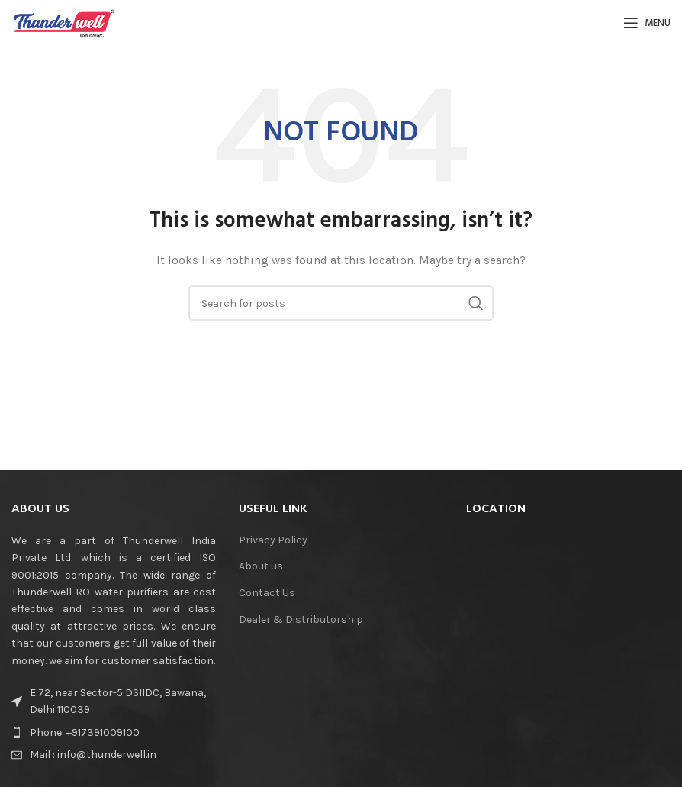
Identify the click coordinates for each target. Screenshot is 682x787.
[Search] (341, 303)
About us (261, 566)
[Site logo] (64, 21)
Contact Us (267, 592)
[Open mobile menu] (647, 23)
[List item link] (113, 732)
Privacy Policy (273, 540)
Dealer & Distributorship (301, 619)
